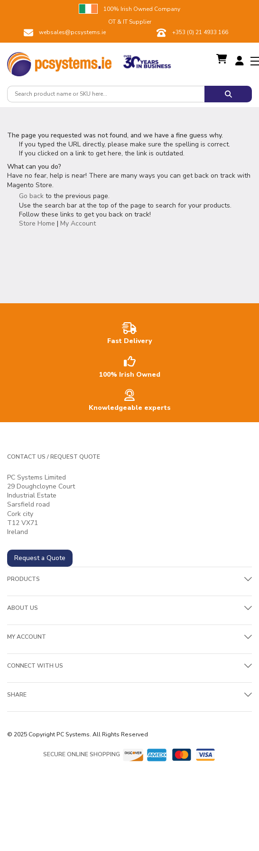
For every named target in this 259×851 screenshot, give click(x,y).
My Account (78, 223)
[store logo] (59, 61)
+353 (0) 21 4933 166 (200, 32)
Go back (31, 195)
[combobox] (105, 94)
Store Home (37, 223)
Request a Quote (39, 557)
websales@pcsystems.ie (72, 32)
